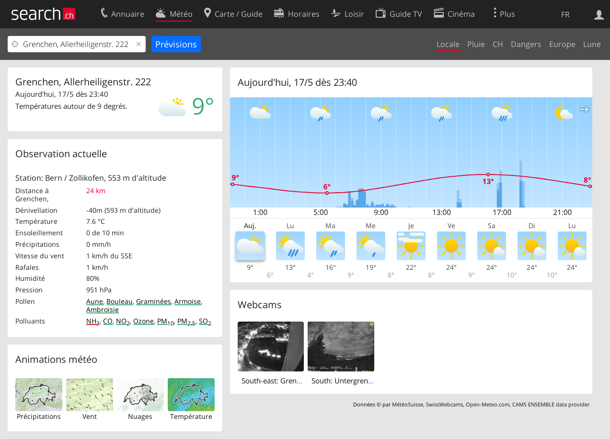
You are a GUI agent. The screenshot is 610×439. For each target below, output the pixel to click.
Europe (562, 44)
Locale (448, 44)
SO (205, 320)
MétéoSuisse (407, 404)
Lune (592, 44)
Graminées (153, 301)
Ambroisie (102, 309)
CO (108, 320)
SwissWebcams (444, 404)
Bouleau (119, 301)
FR (565, 14)
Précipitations (39, 416)
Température (191, 416)
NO (123, 320)
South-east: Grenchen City (284, 380)
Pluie (476, 44)
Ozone (143, 320)
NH (93, 320)
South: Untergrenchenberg (355, 380)
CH (498, 44)
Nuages (140, 416)
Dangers (526, 44)
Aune (94, 301)
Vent (89, 416)
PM (165, 320)
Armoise (187, 301)
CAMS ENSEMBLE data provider (550, 404)
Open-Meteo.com (487, 404)
